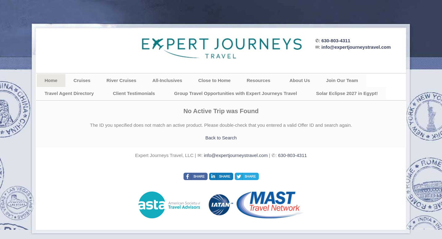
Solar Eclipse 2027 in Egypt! (347, 93)
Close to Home (214, 80)
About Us (299, 80)
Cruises (81, 80)
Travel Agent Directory (69, 93)
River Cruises (121, 80)
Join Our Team (342, 80)
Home (51, 80)
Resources (259, 80)
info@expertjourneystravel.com (356, 47)
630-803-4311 (335, 40)
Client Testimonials (134, 93)
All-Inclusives (167, 80)
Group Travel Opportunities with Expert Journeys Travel (235, 93)
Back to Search (221, 137)
